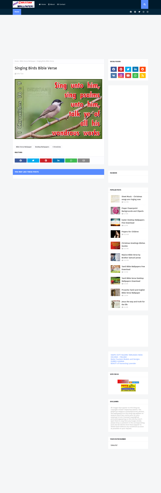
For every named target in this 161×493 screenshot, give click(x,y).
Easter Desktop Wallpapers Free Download (133, 221)
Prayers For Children (130, 232)
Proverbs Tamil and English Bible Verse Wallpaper (133, 291)
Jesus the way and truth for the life (133, 303)
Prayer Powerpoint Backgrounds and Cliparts (133, 209)
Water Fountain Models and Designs (125, 359)
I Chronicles (57, 147)
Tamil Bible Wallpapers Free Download (133, 268)
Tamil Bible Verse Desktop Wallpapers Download (133, 279)
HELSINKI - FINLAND (119, 357)
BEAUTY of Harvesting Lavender (123, 363)
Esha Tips (19, 74)
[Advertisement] (80, 36)
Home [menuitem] (17, 12)
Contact (61, 4)
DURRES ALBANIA (117, 361)
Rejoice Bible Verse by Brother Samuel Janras (131, 256)
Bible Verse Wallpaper (28, 61)
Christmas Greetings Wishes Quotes (133, 244)
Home (42, 4)
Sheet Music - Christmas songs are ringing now (132, 198)
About (51, 4)
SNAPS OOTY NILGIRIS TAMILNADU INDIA (127, 355)
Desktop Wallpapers (42, 147)
